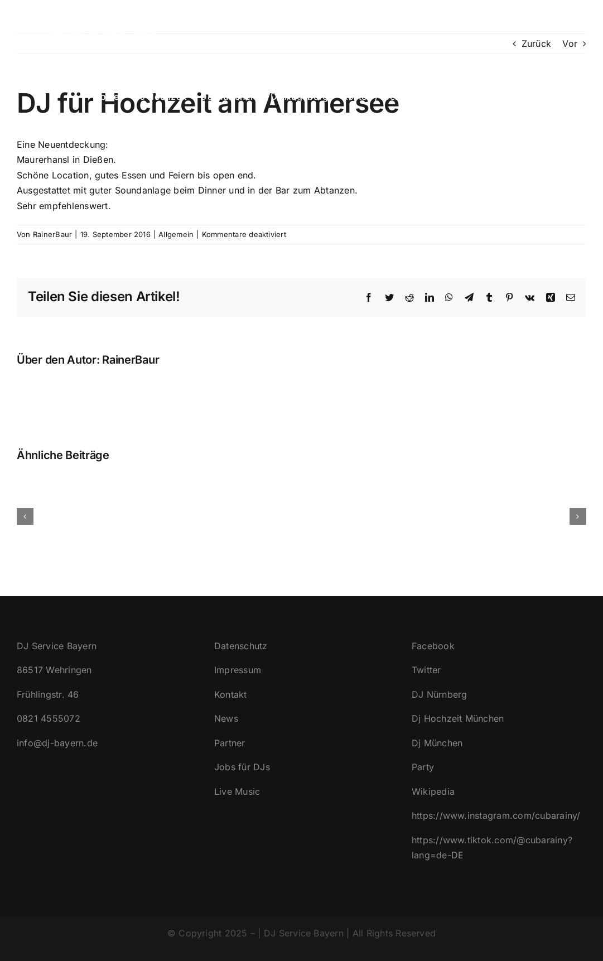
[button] (568, 95)
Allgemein (176, 234)
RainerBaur (52, 234)
